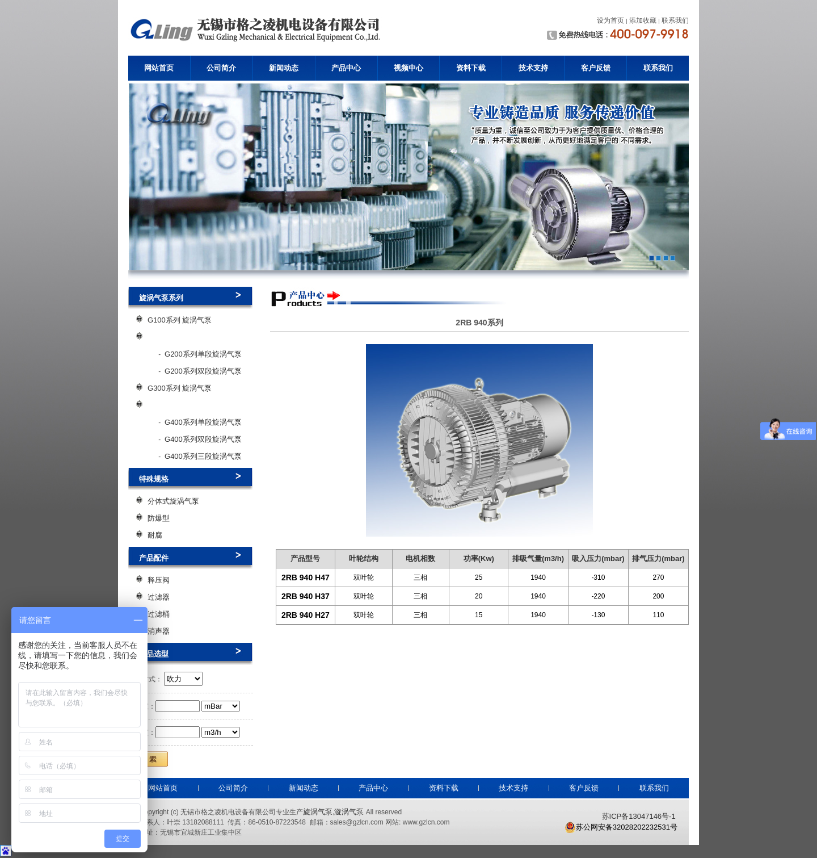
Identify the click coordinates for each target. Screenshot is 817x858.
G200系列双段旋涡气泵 (203, 371)
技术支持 (533, 68)
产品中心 (346, 68)
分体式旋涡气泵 (173, 501)
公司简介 (221, 68)
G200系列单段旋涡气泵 (203, 354)
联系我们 (658, 68)
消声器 (159, 631)
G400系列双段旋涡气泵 (203, 439)
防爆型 (159, 518)
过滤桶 (159, 614)
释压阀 (159, 580)
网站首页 (159, 68)
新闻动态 (283, 68)
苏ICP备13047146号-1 (639, 816)
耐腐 (155, 535)
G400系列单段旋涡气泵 (203, 422)
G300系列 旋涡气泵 (180, 388)
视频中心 (408, 68)
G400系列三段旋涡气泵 (203, 456)
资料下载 (471, 68)
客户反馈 (595, 68)
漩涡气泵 (349, 811)
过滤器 (159, 597)
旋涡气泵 (317, 811)
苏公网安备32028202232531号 (621, 827)
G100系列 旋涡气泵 (180, 320)
